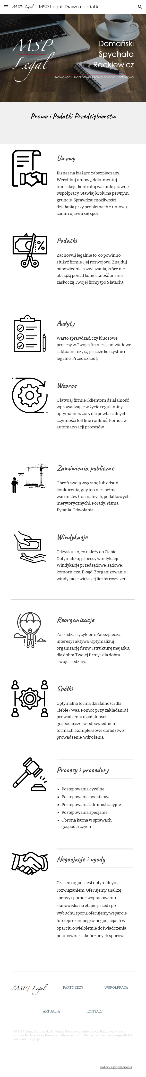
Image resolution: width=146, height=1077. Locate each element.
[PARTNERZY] (73, 987)
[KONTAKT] (94, 1011)
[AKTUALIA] (51, 1011)
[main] (73, 116)
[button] (6, 6)
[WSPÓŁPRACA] (116, 987)
